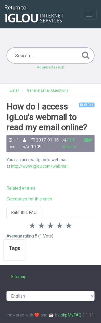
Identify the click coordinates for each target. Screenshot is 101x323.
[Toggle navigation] (89, 14)
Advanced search (50, 67)
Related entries (20, 188)
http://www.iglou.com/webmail (39, 166)
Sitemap (18, 276)
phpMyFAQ (71, 315)
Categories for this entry (29, 199)
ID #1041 (86, 105)
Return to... (34, 14)
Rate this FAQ (24, 212)
